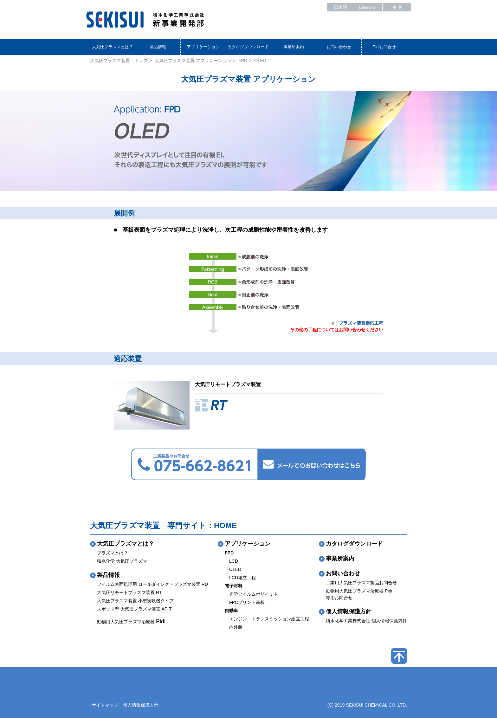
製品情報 (158, 46)
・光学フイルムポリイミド (251, 594)
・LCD (231, 561)
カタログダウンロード (248, 46)
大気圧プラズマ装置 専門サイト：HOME (163, 525)
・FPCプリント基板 (245, 602)
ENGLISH (368, 7)
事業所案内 (293, 46)
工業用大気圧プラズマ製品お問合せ (361, 582)
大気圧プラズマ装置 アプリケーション (193, 60)
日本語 (340, 7)
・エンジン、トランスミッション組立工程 (267, 618)
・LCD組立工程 (240, 577)
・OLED (233, 569)
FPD (242, 60)
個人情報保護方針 (348, 611)
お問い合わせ (338, 46)
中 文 (397, 7)
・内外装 (233, 627)
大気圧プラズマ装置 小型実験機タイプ (135, 600)
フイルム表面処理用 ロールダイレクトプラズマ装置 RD (152, 584)
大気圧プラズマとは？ (112, 46)
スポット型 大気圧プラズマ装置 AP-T (134, 608)
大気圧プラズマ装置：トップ (119, 60)
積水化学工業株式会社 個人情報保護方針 (366, 620)
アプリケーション (203, 46)
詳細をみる (233, 423)
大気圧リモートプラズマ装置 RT (129, 592)
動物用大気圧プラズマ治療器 (131, 621)
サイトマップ (105, 705)
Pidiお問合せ (384, 46)
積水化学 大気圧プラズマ (122, 561)
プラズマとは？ (112, 552)
